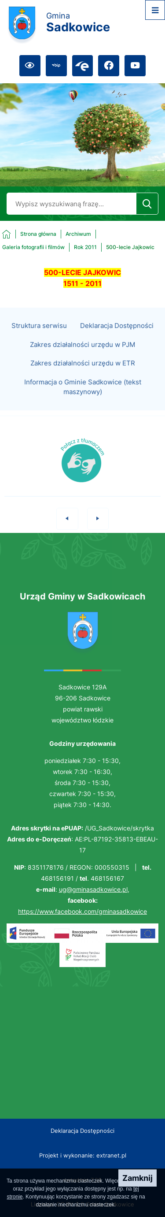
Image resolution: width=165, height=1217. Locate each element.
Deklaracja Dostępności (117, 335)
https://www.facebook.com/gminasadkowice (82, 911)
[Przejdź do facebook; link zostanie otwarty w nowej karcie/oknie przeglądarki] (109, 66)
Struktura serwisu (39, 335)
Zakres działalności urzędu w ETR (82, 373)
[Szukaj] (147, 204)
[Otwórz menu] (155, 10)
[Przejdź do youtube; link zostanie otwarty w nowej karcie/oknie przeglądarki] (135, 66)
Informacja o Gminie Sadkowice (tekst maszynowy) (82, 396)
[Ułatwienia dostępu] (30, 66)
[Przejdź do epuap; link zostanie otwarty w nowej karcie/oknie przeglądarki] (83, 66)
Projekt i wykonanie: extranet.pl (82, 1155)
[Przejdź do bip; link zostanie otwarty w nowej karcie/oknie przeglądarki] (56, 66)
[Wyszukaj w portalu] (71, 204)
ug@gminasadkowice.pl (93, 889)
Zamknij (137, 1178)
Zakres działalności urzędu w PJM (82, 354)
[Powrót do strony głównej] (29, 234)
